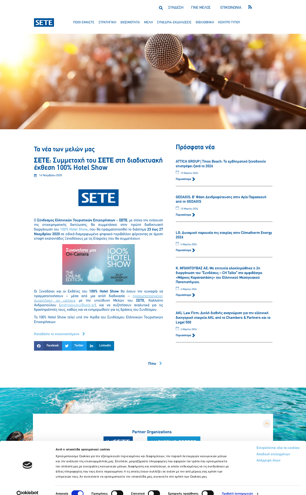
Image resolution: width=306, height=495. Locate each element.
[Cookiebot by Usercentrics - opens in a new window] (27, 487)
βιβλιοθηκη (205, 22)
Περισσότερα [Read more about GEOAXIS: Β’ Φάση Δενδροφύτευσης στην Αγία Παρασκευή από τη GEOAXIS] (184, 215)
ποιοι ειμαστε (83, 22)
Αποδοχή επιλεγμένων (257, 448)
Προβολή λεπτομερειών (237, 486)
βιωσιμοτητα (130, 22)
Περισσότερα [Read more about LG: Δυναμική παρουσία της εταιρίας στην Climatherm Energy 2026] (184, 250)
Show (83, 230)
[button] (160, 7)
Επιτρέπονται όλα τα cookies (262, 441)
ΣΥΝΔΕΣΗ (175, 8)
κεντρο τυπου (229, 22)
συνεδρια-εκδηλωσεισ (174, 22)
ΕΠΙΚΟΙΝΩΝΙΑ (230, 8)
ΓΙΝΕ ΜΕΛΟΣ (201, 8)
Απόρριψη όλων (252, 454)
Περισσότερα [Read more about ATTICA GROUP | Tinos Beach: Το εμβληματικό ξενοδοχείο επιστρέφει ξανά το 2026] (184, 179)
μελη (148, 22)
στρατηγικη (107, 22)
